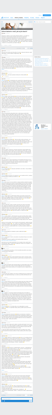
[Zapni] (30, 22)
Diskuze (3, 28)
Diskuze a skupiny (19, 17)
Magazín (43, 17)
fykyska (3, 385)
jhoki (3, 256)
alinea (3, 69)
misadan (3, 175)
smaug (3, 139)
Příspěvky (26, 17)
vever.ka (3, 215)
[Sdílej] (10, 45)
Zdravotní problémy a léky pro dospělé (11, 28)
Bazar (12, 17)
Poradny (32, 17)
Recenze (37, 17)
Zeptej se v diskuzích (44, 128)
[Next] (31, 48)
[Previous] (19, 48)
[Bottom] (3, 48)
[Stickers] (4, 401)
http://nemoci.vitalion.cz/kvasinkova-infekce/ (9, 240)
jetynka (3, 96)
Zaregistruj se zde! (47, 15)
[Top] (3, 395)
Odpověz (6, 45)
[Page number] (26, 48)
